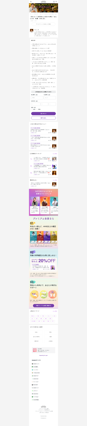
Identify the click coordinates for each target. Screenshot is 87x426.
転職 (44, 321)
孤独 (50, 318)
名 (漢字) (46, 94)
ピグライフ (35, 390)
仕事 (39, 321)
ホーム (31, 14)
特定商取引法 (47, 409)
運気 (41, 318)
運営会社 (47, 412)
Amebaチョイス (36, 363)
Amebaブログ (35, 375)
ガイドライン (41, 409)
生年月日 (33, 101)
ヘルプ (40, 408)
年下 (53, 321)
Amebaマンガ (35, 387)
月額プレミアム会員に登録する (43, 305)
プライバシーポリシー (39, 411)
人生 (32, 318)
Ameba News (35, 393)
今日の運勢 (33, 321)
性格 (48, 321)
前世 (37, 318)
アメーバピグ (35, 381)
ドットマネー (35, 369)
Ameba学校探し (36, 399)
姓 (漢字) (33, 94)
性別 (32, 107)
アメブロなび (35, 396)
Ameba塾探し (35, 366)
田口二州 (36, 14)
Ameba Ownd (35, 378)
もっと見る (55, 153)
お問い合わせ (41, 412)
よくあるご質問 (45, 408)
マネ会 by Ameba (36, 372)
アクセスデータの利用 (49, 411)
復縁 (46, 318)
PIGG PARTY (35, 384)
